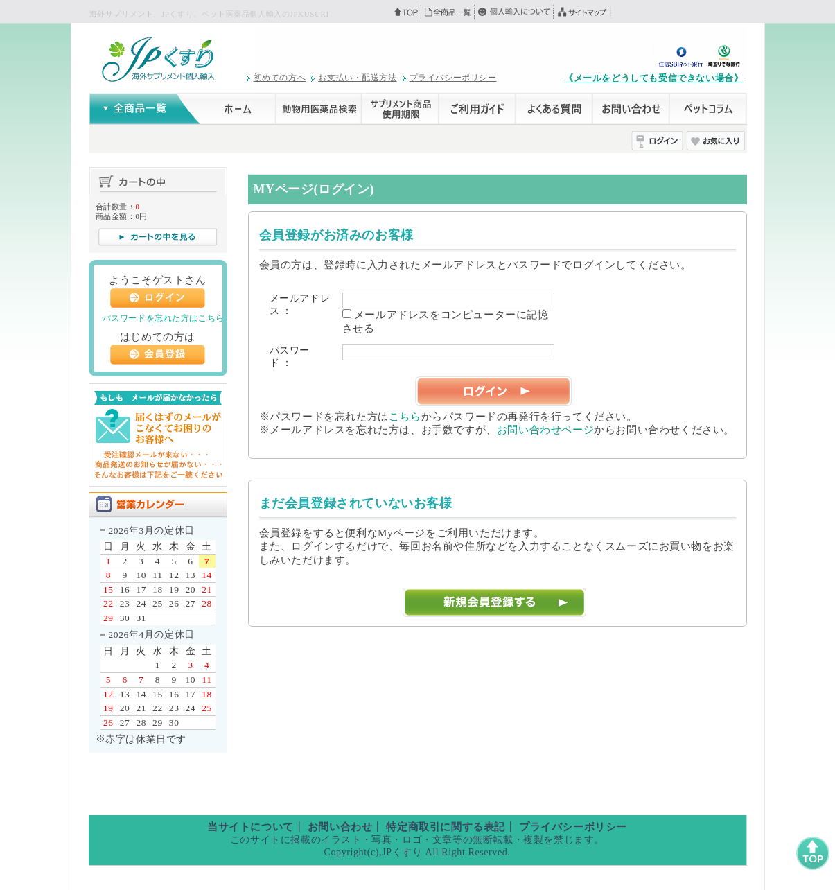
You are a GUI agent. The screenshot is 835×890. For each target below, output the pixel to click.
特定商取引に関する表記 (445, 826)
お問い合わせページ (545, 429)
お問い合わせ (340, 826)
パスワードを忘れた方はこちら (164, 318)
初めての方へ (280, 77)
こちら (405, 416)
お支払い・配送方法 (357, 77)
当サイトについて (250, 826)
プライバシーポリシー (453, 77)
